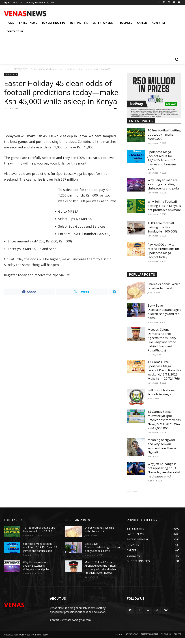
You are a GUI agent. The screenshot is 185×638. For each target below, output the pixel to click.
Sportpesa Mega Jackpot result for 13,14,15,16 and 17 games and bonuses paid (162, 160)
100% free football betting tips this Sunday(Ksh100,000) (162, 227)
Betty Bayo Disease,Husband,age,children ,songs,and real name (164, 311)
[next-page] (135, 489)
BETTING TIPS (20, 69)
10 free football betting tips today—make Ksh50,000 (164, 134)
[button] (176, 59)
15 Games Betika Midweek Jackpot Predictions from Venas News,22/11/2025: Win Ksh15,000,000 (164, 419)
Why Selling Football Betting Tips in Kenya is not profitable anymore (164, 205)
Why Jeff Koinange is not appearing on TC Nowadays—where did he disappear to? (164, 470)
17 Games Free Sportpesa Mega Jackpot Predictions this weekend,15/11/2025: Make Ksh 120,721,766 (164, 370)
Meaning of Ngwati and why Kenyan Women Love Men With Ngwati (164, 446)
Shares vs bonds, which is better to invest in (164, 286)
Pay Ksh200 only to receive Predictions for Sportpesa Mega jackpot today (163, 250)
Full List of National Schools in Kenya (162, 392)
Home (7, 69)
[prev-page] (129, 489)
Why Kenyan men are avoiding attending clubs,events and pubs (164, 184)
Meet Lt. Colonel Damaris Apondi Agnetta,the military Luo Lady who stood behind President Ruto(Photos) (162, 339)
